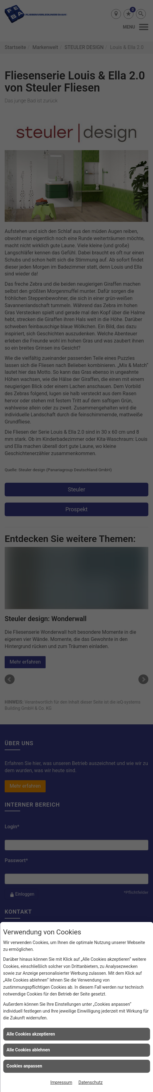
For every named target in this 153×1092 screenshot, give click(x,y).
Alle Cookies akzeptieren (31, 1034)
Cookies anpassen (24, 1065)
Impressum (61, 1082)
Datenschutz (91, 1082)
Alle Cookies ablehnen (28, 1049)
